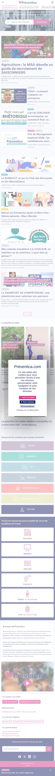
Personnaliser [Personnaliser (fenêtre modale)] (27, 406)
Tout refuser (27, 402)
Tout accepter (27, 398)
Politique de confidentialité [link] (27, 410)
